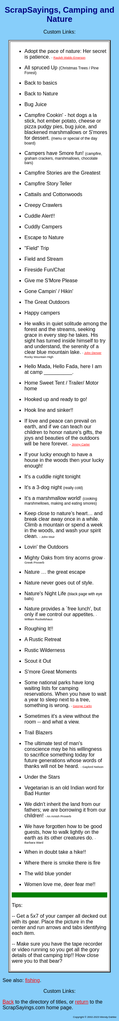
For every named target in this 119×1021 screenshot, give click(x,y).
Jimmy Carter (81, 444)
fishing (32, 980)
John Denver (92, 352)
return (82, 1002)
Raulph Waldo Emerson (69, 57)
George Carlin (82, 706)
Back (8, 1002)
